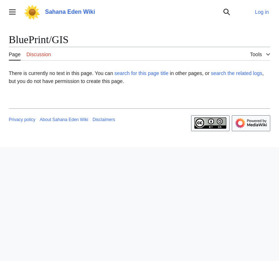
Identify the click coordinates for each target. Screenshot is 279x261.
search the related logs (236, 73)
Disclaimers (104, 119)
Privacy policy (22, 119)
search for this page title (141, 73)
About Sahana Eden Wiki (64, 119)
